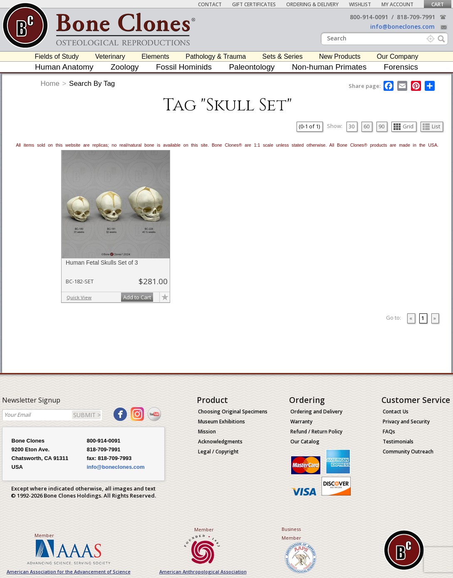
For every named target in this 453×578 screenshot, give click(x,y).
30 (351, 126)
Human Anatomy (64, 67)
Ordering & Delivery (312, 4)
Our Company (397, 56)
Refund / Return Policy (316, 431)
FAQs (389, 431)
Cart (437, 4)
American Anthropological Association (203, 571)
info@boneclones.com (402, 26)
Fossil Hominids (184, 67)
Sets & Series (282, 56)
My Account (397, 4)
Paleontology (252, 67)
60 (366, 126)
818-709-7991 (416, 17)
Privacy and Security (406, 421)
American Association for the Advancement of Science (69, 571)
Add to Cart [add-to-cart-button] (137, 297)
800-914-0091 (369, 17)
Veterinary (110, 56)
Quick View (79, 297)
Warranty (301, 421)
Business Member (291, 533)
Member (44, 535)
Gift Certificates (254, 4)
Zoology (125, 67)
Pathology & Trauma (216, 56)
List (431, 126)
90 (381, 126)
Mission (207, 431)
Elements (155, 56)
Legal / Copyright (218, 451)
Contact (210, 4)
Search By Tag (92, 84)
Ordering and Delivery (316, 411)
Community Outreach (408, 451)
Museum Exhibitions (221, 421)
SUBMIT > (87, 415)
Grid (403, 126)
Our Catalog (304, 441)
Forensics (401, 67)
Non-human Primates (329, 67)
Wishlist (360, 4)
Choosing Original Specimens (232, 411)
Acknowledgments (220, 441)
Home (50, 84)
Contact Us (395, 411)
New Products (340, 56)
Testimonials (398, 441)
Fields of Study (57, 56)
